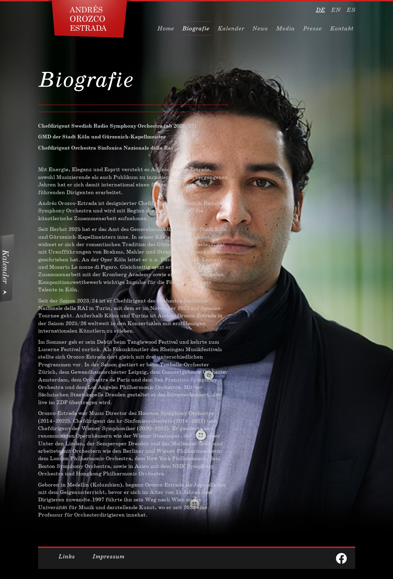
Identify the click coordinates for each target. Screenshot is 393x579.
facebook (341, 558)
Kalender (231, 28)
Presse (312, 28)
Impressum (108, 556)
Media (285, 28)
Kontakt (342, 28)
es (350, 9)
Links (66, 556)
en (336, 9)
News (260, 28)
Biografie (195, 28)
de (320, 9)
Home (165, 28)
